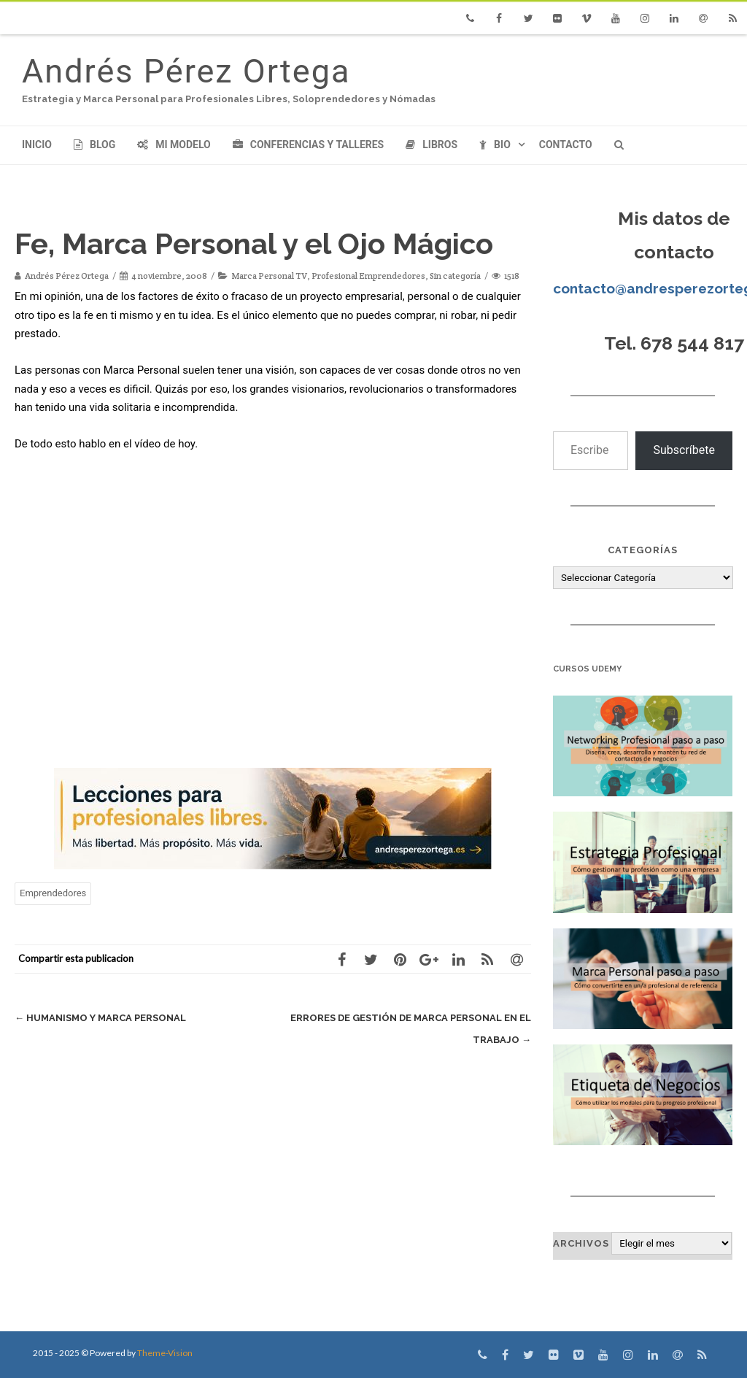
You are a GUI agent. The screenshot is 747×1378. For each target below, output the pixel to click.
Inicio (37, 144)
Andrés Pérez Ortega (186, 71)
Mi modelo (174, 144)
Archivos (581, 1243)
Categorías (643, 549)
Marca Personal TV (269, 275)
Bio (495, 144)
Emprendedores (53, 893)
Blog (94, 144)
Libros (431, 144)
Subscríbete (684, 450)
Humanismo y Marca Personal (100, 1017)
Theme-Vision (165, 1352)
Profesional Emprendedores (368, 275)
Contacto (565, 144)
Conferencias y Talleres (308, 144)
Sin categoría (455, 275)
